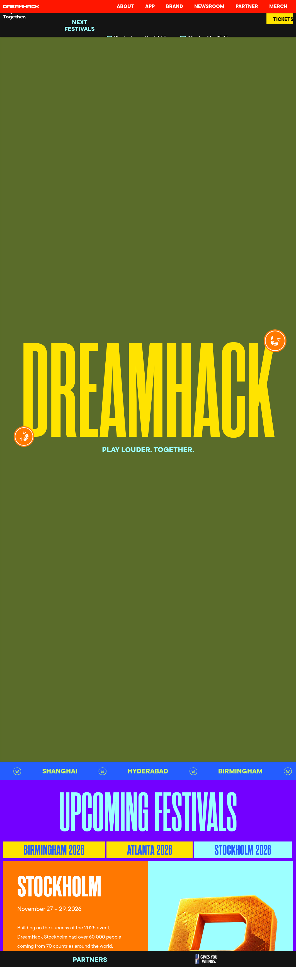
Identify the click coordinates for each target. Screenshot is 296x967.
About (125, 6)
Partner (247, 6)
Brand (174, 6)
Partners (90, 959)
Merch (278, 6)
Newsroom (209, 6)
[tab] (54, 849)
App (150, 6)
